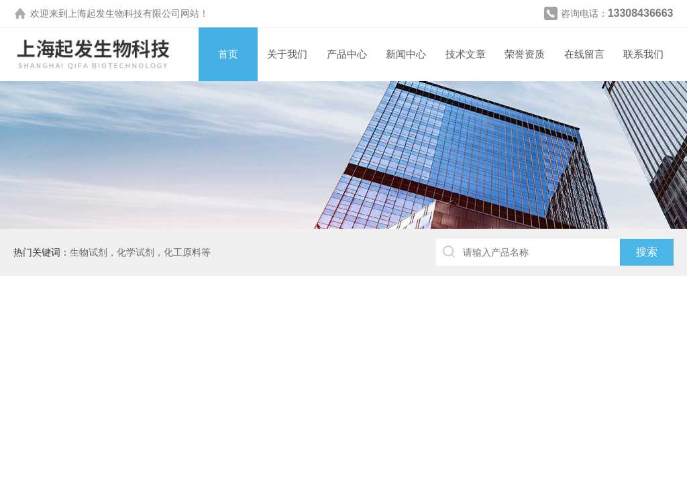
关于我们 (287, 54)
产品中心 (347, 54)
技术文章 (465, 54)
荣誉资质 (525, 54)
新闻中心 (406, 54)
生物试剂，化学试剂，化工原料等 (140, 252)
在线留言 (584, 54)
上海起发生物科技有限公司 (124, 13)
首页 (228, 54)
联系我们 (643, 54)
